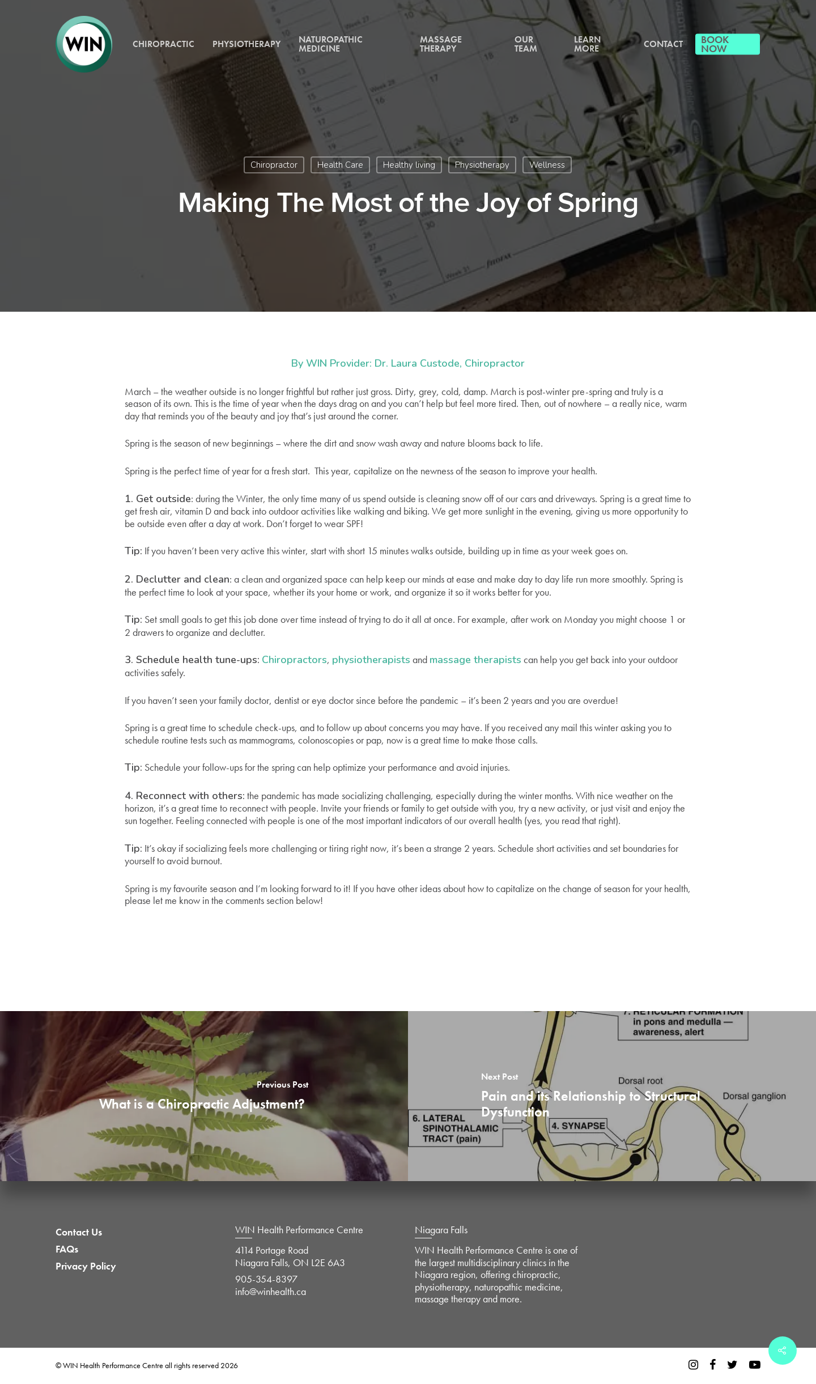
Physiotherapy (246, 44)
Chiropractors (294, 659)
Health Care (340, 165)
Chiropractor (274, 165)
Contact (663, 44)
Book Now (715, 44)
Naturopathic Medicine (331, 43)
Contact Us (79, 1232)
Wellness (547, 165)
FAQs (67, 1249)
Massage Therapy (441, 43)
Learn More (587, 43)
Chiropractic (163, 44)
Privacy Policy (86, 1266)
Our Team (526, 43)
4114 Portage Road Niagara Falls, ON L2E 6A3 (290, 1256)
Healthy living (409, 165)
